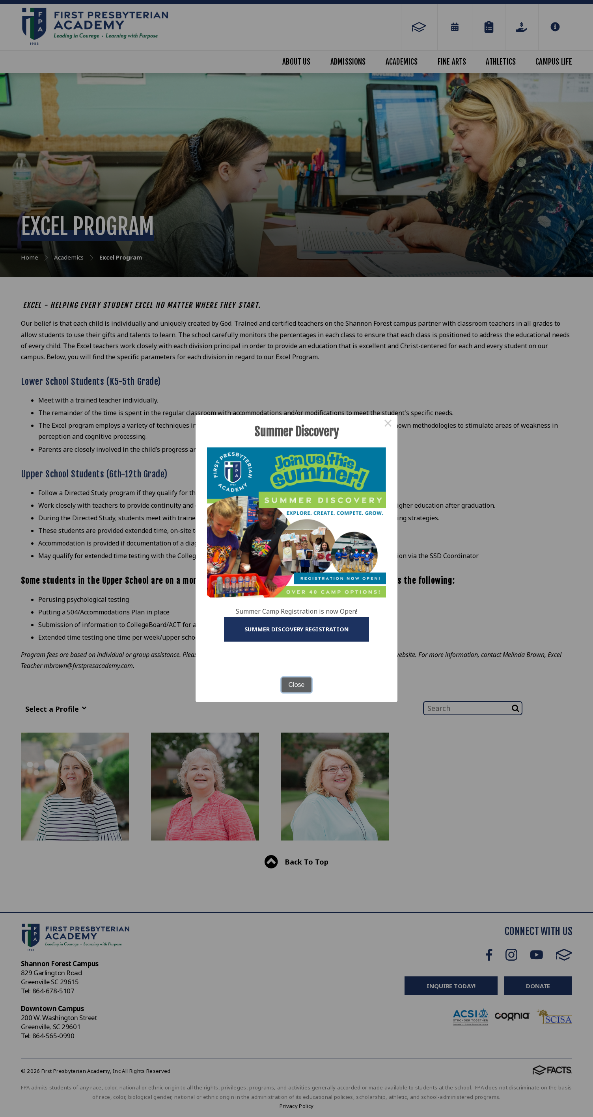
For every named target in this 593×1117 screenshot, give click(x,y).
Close (297, 685)
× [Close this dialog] (388, 423)
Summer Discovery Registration (296, 629)
